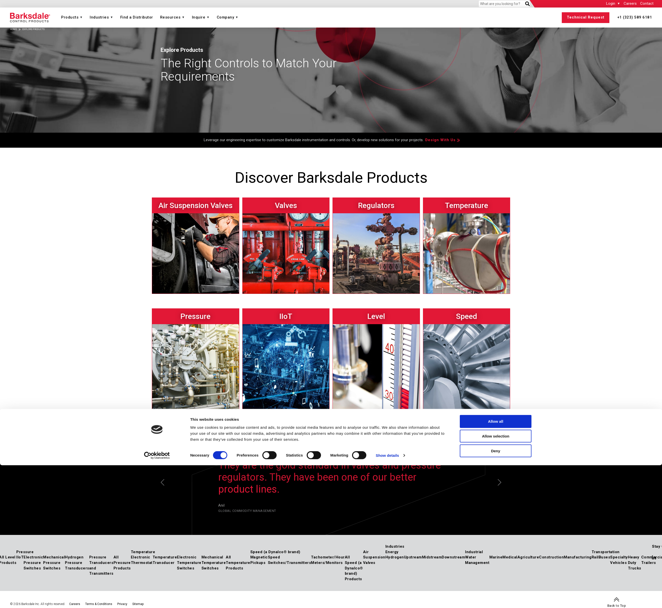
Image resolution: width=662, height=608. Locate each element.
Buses (604, 557)
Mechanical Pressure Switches (54, 562)
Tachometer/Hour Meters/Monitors (328, 560)
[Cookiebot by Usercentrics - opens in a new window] (157, 327)
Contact (646, 3)
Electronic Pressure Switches (33, 562)
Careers (630, 3)
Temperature (143, 552)
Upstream (413, 557)
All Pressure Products (122, 562)
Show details (387, 327)
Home (13, 29)
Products (69, 17)
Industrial (474, 552)
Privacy (122, 604)
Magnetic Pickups (259, 560)
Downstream (453, 557)
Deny (495, 323)
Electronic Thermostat (142, 560)
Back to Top (616, 605)
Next (499, 482)
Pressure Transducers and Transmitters (101, 565)
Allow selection (495, 308)
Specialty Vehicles (619, 560)
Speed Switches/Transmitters (289, 560)
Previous (162, 482)
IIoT (20, 557)
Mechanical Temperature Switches (213, 562)
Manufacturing (578, 557)
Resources (170, 17)
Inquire (198, 17)
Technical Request (585, 17)
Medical (509, 557)
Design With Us (440, 140)
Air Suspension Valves (374, 557)
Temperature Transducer (165, 560)
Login (610, 3)
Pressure (25, 552)
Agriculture (528, 557)
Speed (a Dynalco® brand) (275, 552)
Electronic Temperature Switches (189, 562)
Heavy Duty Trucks (634, 562)
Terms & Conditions (98, 604)
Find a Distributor (136, 17)
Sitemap (138, 604)
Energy (392, 552)
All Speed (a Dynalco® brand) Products (354, 568)
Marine (495, 557)
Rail (595, 557)
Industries (99, 17)
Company (225, 17)
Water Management (477, 560)
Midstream (432, 557)
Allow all (495, 293)
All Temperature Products (238, 562)
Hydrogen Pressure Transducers (77, 562)
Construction (551, 557)
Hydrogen (394, 557)
